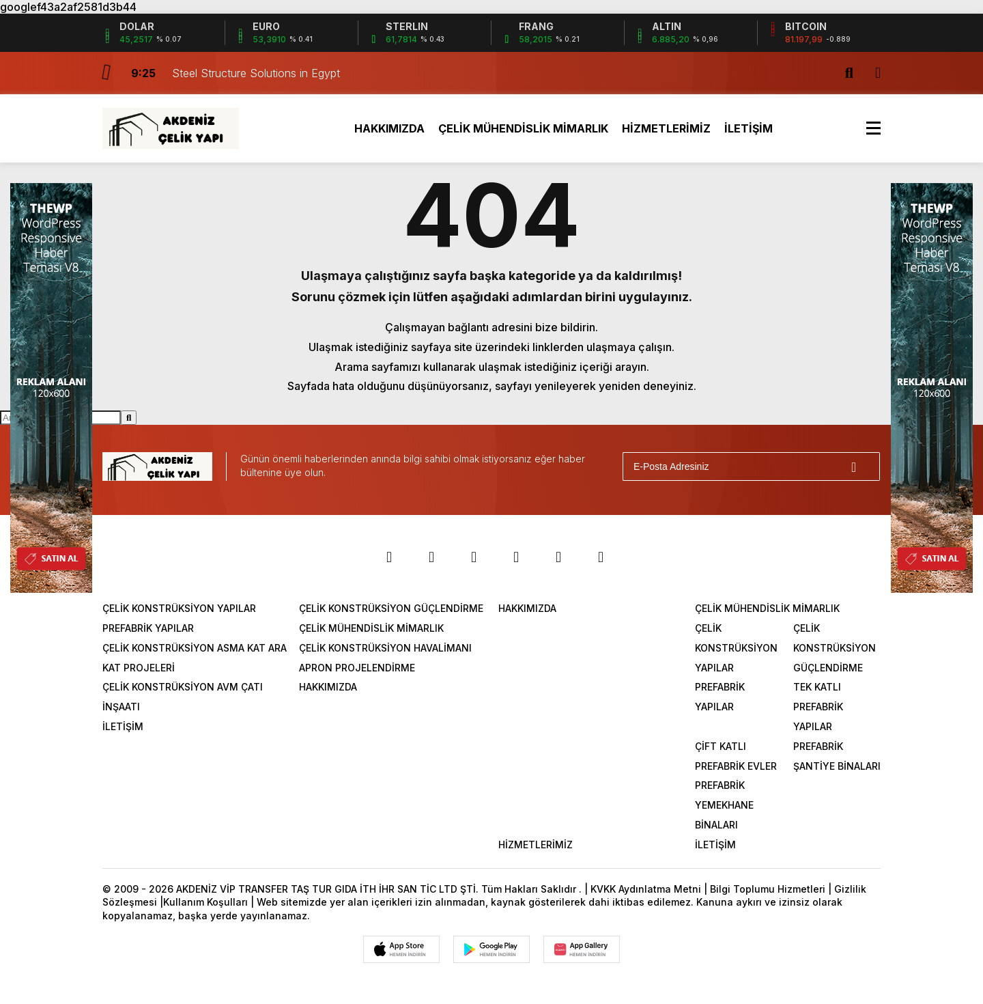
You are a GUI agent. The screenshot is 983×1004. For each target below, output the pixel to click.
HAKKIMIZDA (389, 128)
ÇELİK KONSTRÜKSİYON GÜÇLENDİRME (391, 608)
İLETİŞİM (748, 128)
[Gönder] (863, 466)
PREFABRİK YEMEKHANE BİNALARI (724, 805)
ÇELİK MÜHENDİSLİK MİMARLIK (523, 128)
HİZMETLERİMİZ (666, 128)
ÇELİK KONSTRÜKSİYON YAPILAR (179, 608)
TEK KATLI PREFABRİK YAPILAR (818, 706)
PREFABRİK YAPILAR (148, 628)
